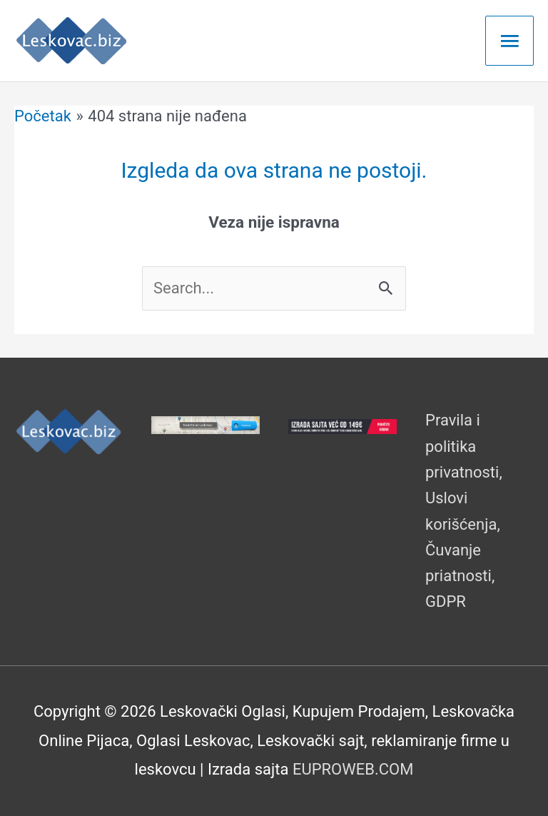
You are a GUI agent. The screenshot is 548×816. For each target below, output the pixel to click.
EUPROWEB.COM (353, 769)
